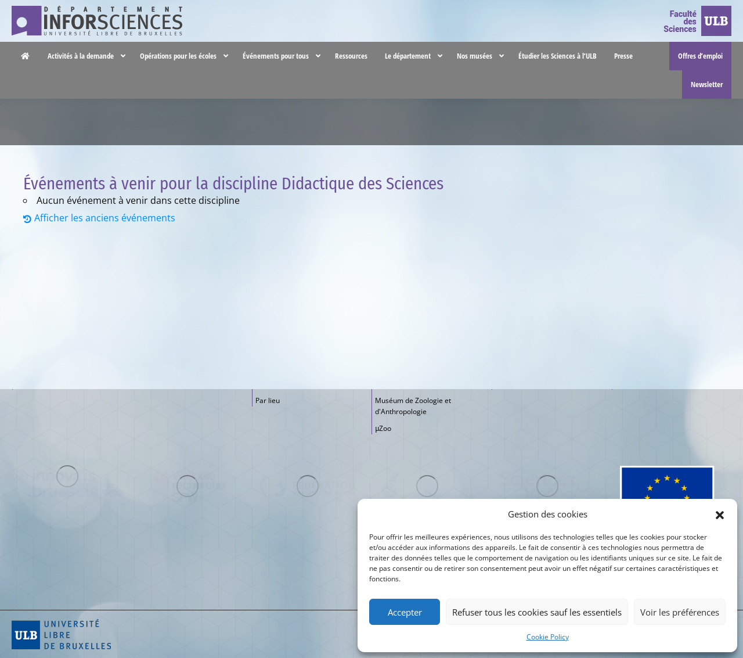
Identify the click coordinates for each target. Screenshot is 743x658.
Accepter (405, 612)
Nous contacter (590, 11)
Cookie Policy (547, 637)
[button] (720, 514)
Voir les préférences (679, 612)
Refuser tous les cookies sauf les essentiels (537, 612)
